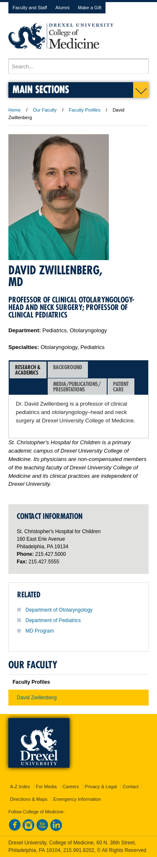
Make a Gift (89, 7)
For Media (46, 786)
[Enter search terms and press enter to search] (78, 66)
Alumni (62, 7)
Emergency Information (77, 799)
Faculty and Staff (30, 7)
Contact (131, 786)
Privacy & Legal (101, 786)
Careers (70, 786)
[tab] (28, 370)
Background (67, 370)
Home (14, 109)
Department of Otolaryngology (59, 610)
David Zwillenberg (37, 698)
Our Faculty (45, 109)
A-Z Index (20, 786)
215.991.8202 (78, 850)
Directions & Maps (28, 799)
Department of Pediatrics (53, 620)
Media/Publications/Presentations (77, 386)
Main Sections (41, 89)
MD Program (40, 631)
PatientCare (121, 386)
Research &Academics (28, 370)
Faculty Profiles (84, 109)
